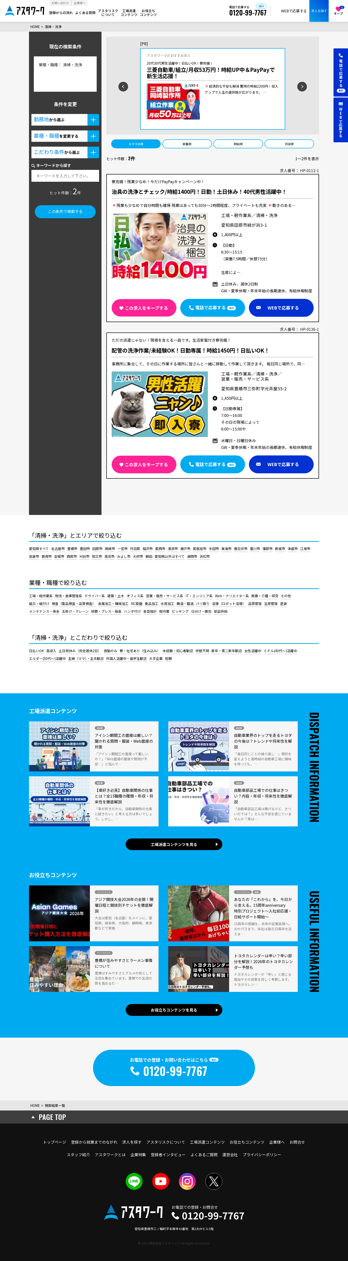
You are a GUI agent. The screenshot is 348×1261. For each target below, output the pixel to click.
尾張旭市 (199, 548)
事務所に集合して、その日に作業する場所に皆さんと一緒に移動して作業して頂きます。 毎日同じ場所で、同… (208, 364)
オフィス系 (135, 595)
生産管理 (271, 603)
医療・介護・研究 (264, 595)
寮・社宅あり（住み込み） (140, 650)
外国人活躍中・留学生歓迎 (126, 658)
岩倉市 (34, 556)
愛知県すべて (39, 548)
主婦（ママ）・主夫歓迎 (86, 658)
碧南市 (47, 556)
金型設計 (150, 611)
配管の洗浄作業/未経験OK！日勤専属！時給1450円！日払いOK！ (190, 350)
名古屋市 (58, 548)
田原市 (97, 548)
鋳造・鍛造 (185, 603)
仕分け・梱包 (201, 611)
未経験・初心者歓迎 (178, 650)
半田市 (214, 548)
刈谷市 (84, 556)
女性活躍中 (252, 650)
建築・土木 (115, 595)
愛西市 (160, 548)
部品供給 (220, 611)
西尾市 (72, 556)
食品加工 (151, 603)
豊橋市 (72, 548)
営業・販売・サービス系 (164, 595)
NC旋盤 (136, 603)
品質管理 (255, 603)
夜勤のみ (110, 650)
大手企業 (156, 658)
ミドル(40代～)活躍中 (280, 650)
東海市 (226, 548)
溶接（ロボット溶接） (229, 603)
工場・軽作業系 (41, 595)
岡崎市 (110, 548)
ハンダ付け (132, 611)
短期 (168, 658)
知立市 (97, 556)
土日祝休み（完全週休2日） (80, 650)
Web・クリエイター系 (232, 595)
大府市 (138, 556)
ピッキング (180, 611)
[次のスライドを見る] (318, 86)
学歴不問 (202, 650)
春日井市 (240, 548)
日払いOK (36, 650)
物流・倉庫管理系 (68, 595)
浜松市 (205, 556)
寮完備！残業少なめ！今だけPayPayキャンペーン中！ (158, 181)
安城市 (59, 556)
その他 (286, 595)
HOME (35, 26)
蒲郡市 (267, 548)
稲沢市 (148, 548)
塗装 (283, 603)
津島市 (293, 548)
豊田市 (85, 548)
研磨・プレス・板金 (106, 611)
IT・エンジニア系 (199, 595)
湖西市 (192, 556)
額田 (148, 556)
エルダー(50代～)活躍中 (47, 658)
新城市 (280, 548)
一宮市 (122, 548)
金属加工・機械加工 (113, 603)
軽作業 (164, 611)
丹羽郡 (135, 548)
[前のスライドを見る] (107, 86)
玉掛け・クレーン (75, 611)
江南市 (305, 548)
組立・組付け (39, 603)
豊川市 (255, 548)
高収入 (51, 650)
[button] (65, 120)
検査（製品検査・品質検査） (74, 603)
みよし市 (123, 556)
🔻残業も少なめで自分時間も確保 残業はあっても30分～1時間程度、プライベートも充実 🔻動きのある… (204, 205)
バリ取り (203, 603)
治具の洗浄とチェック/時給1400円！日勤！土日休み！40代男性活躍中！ (199, 192)
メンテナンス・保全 (44, 611)
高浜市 (109, 556)
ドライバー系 (95, 595)
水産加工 (167, 603)
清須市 (173, 548)
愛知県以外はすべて (170, 556)
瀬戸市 (185, 548)
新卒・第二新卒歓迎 (226, 650)
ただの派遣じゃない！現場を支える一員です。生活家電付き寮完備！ (171, 340)
